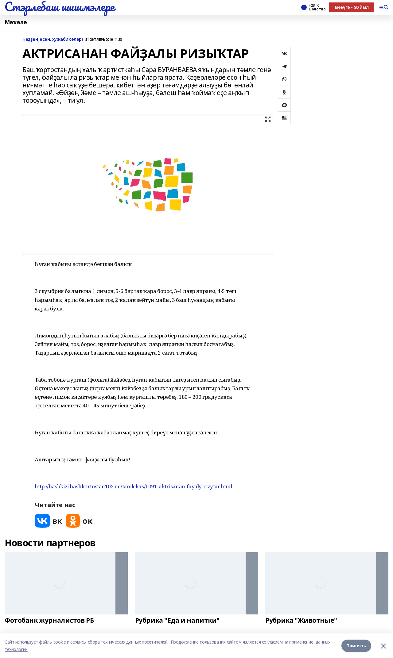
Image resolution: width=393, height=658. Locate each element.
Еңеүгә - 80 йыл (352, 7)
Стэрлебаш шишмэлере (60, 6)
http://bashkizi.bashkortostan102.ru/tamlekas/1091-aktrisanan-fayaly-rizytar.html (133, 486)
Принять (356, 645)
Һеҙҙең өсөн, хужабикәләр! (52, 39)
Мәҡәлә (16, 22)
